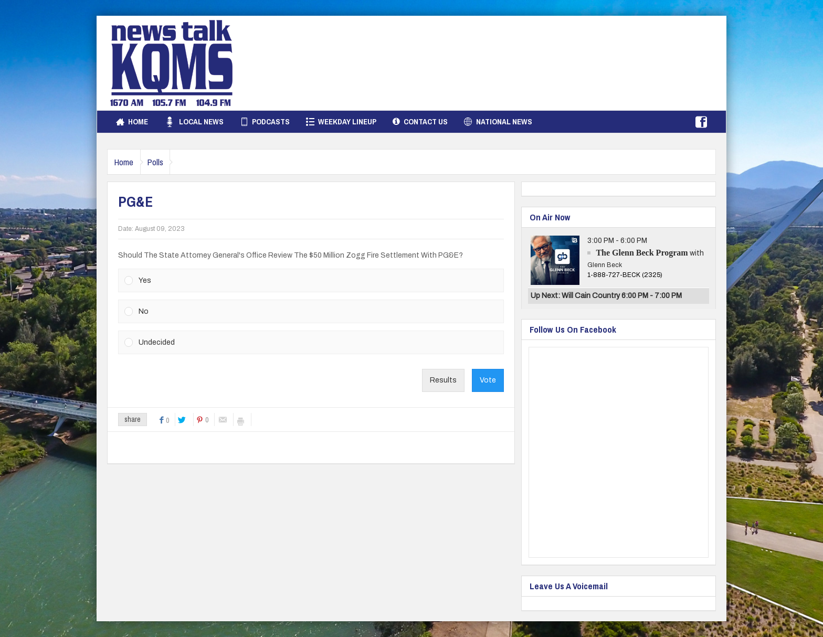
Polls (167, 162)
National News (498, 122)
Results (443, 380)
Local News (194, 122)
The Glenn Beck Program (642, 252)
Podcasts (265, 122)
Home (132, 122)
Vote (488, 380)
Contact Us (420, 122)
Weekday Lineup (341, 122)
